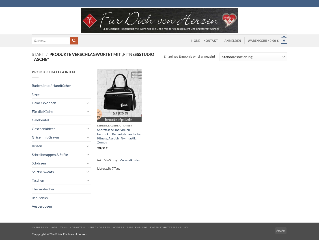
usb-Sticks (40, 198)
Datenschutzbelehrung (169, 227)
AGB (54, 227)
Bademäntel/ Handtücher (51, 85)
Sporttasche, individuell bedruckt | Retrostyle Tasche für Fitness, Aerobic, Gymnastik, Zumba (119, 136)
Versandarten (99, 227)
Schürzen (39, 163)
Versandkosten (130, 160)
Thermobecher (43, 189)
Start (38, 54)
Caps (36, 94)
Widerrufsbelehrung (130, 227)
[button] (232, 40)
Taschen (38, 180)
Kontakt (210, 40)
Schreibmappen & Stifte (50, 154)
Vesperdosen (42, 206)
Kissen (37, 146)
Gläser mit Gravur (45, 137)
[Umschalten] (88, 102)
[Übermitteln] (74, 40)
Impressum (40, 227)
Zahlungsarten (72, 227)
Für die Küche (42, 111)
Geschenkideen (44, 128)
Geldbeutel (40, 120)
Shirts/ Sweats (43, 172)
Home (195, 40)
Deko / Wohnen (44, 103)
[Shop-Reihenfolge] (253, 57)
